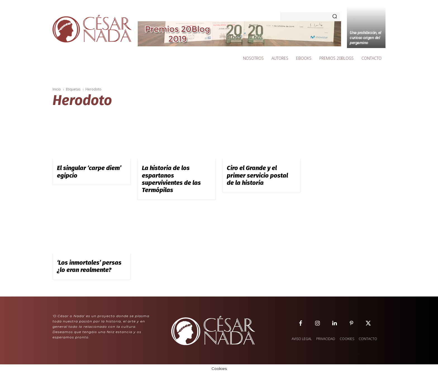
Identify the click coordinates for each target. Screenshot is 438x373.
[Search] (334, 16)
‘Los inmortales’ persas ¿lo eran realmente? (89, 266)
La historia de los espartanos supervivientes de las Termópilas (171, 179)
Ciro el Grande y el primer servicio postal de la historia (257, 175)
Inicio (57, 89)
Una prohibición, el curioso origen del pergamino (365, 37)
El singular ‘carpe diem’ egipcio (89, 171)
